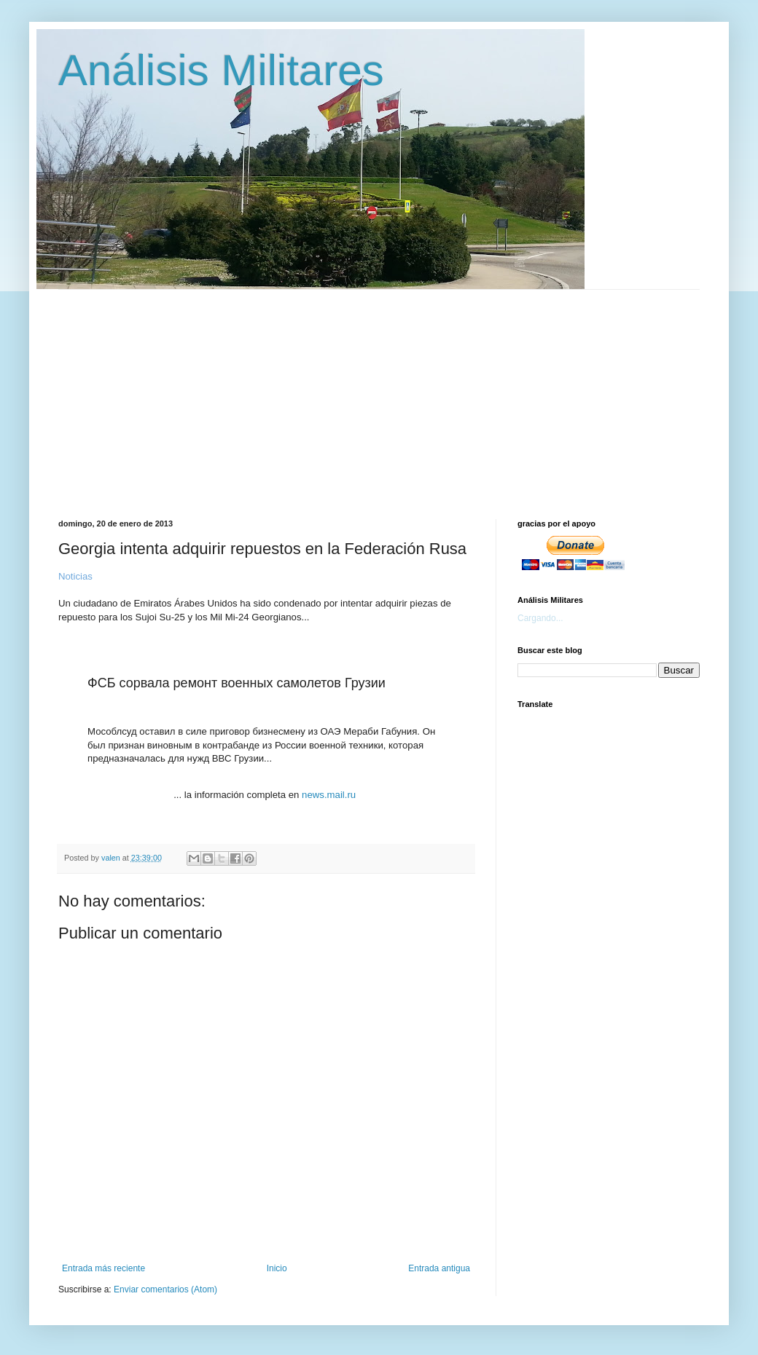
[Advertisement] (402, 392)
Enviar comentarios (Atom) (165, 1289)
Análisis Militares (221, 70)
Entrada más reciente (103, 1268)
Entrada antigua (439, 1268)
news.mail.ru (329, 794)
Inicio (277, 1268)
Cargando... (540, 618)
